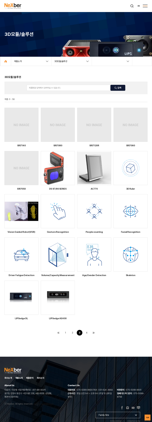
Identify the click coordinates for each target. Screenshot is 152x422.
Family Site (104, 415)
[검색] (132, 6)
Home (5, 61)
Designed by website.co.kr (43, 404)
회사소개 (8, 378)
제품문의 (29, 378)
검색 (117, 87)
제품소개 (19, 378)
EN (139, 6)
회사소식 (40, 378)
